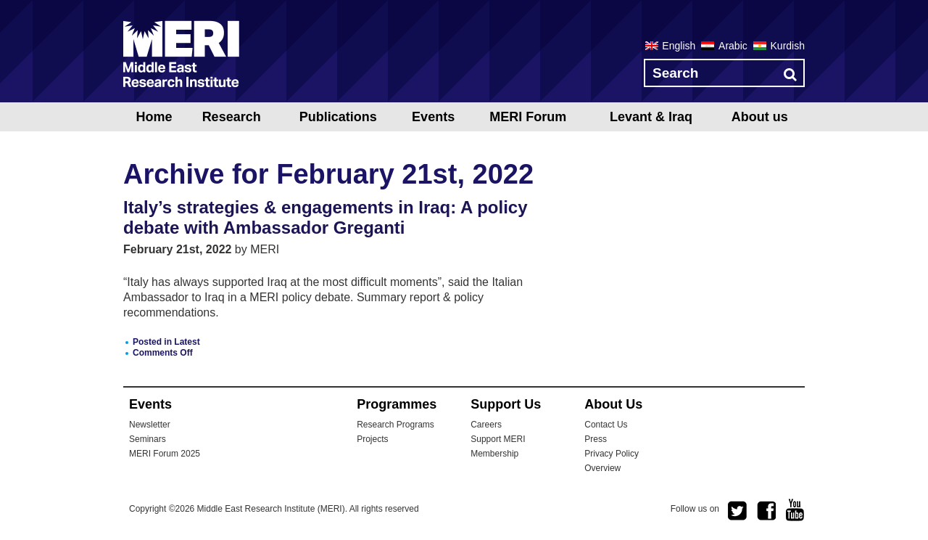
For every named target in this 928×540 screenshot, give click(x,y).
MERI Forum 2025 (164, 454)
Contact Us (605, 425)
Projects (372, 439)
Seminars (147, 439)
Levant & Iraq (651, 117)
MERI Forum (527, 117)
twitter (737, 511)
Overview (602, 468)
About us (760, 117)
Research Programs (395, 425)
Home (154, 117)
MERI (181, 53)
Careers (486, 425)
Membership (494, 454)
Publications (338, 117)
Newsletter (149, 425)
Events (433, 117)
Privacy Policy (611, 454)
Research (231, 117)
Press (595, 439)
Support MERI (498, 439)
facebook (766, 511)
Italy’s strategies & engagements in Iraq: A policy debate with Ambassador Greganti (325, 217)
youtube (795, 510)
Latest (186, 342)
